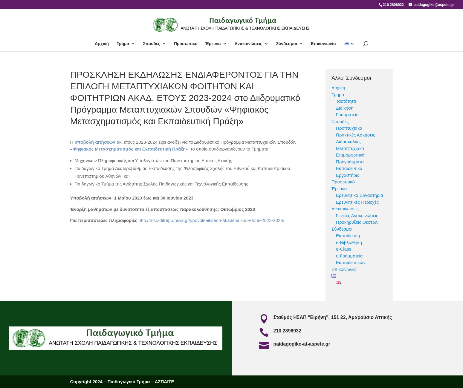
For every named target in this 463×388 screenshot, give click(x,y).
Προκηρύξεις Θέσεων (357, 222)
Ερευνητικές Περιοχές (357, 202)
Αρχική (102, 44)
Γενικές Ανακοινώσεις (357, 215)
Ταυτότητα (346, 101)
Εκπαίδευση (348, 235)
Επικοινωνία (323, 44)
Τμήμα (123, 44)
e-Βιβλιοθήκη (349, 242)
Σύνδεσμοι (286, 44)
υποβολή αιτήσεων (96, 142)
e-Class (343, 248)
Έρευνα (213, 44)
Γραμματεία (347, 114)
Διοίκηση (344, 108)
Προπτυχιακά (349, 128)
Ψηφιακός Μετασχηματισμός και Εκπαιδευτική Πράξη (129, 148)
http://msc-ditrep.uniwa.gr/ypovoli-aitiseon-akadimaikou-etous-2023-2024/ (211, 220)
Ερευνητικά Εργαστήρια (359, 195)
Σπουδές (151, 44)
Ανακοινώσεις (248, 44)
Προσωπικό (186, 44)
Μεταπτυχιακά (350, 148)
